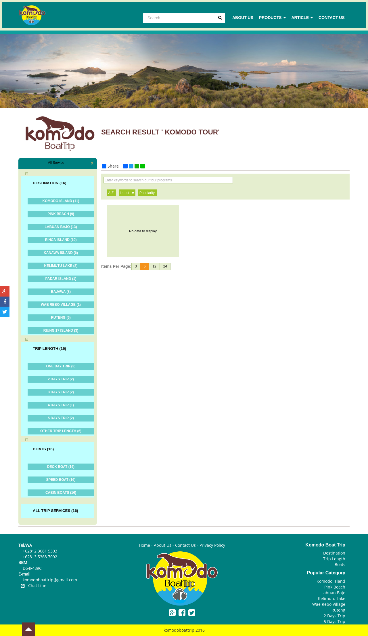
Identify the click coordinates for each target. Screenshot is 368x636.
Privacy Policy (212, 545)
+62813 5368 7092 (40, 556)
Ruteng (338, 610)
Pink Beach (334, 587)
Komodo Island (331, 581)
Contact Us (332, 17)
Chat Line (32, 585)
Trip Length (334, 558)
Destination (334, 553)
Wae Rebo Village (328, 604)
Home (144, 545)
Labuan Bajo (333, 592)
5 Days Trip (334, 621)
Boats (340, 564)
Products (272, 17)
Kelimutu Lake (331, 598)
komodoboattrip (179, 630)
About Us (242, 17)
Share (110, 166)
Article (302, 17)
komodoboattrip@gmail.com (50, 579)
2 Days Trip (334, 615)
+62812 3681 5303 (40, 551)
